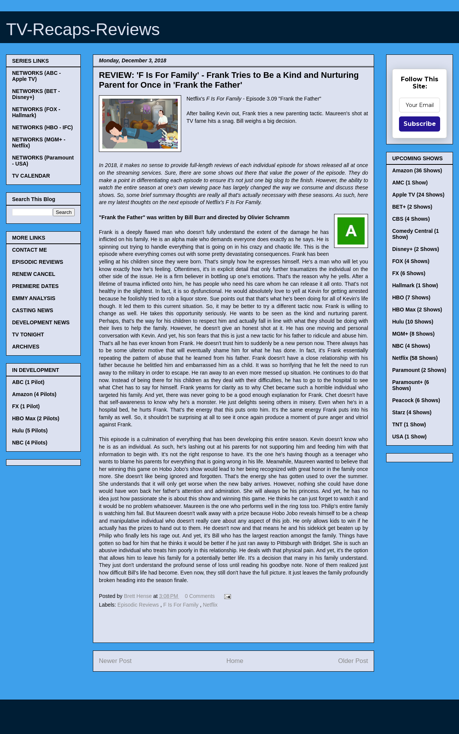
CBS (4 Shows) (411, 219)
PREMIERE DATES (35, 286)
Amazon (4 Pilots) (34, 394)
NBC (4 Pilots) (29, 443)
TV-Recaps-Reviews (83, 29)
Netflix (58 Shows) (415, 358)
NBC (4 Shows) (411, 346)
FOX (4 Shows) (411, 261)
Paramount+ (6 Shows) (410, 385)
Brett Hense (138, 596)
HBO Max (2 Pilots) (35, 418)
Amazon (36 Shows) (417, 170)
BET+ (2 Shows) (412, 207)
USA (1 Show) (409, 437)
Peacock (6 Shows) (416, 400)
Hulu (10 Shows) (412, 322)
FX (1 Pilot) (26, 406)
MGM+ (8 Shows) (413, 334)
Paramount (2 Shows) (419, 370)
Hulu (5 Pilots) (30, 430)
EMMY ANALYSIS (33, 298)
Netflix (210, 605)
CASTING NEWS (32, 310)
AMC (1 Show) (410, 183)
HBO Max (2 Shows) (417, 310)
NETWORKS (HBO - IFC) (42, 127)
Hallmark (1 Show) (415, 285)
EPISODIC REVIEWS (37, 262)
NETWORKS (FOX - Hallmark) (36, 112)
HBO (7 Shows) (411, 297)
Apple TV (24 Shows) (418, 195)
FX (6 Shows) (408, 273)
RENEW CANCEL (33, 274)
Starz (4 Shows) (411, 412)
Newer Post (115, 660)
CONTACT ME (29, 250)
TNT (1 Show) (409, 424)
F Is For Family (181, 605)
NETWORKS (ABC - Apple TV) (36, 76)
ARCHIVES (25, 347)
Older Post (353, 660)
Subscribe (420, 123)
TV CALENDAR (31, 176)
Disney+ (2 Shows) (415, 249)
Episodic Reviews (138, 605)
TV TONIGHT (28, 334)
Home (234, 660)
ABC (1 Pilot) (28, 382)
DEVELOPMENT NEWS (40, 322)
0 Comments (200, 596)
